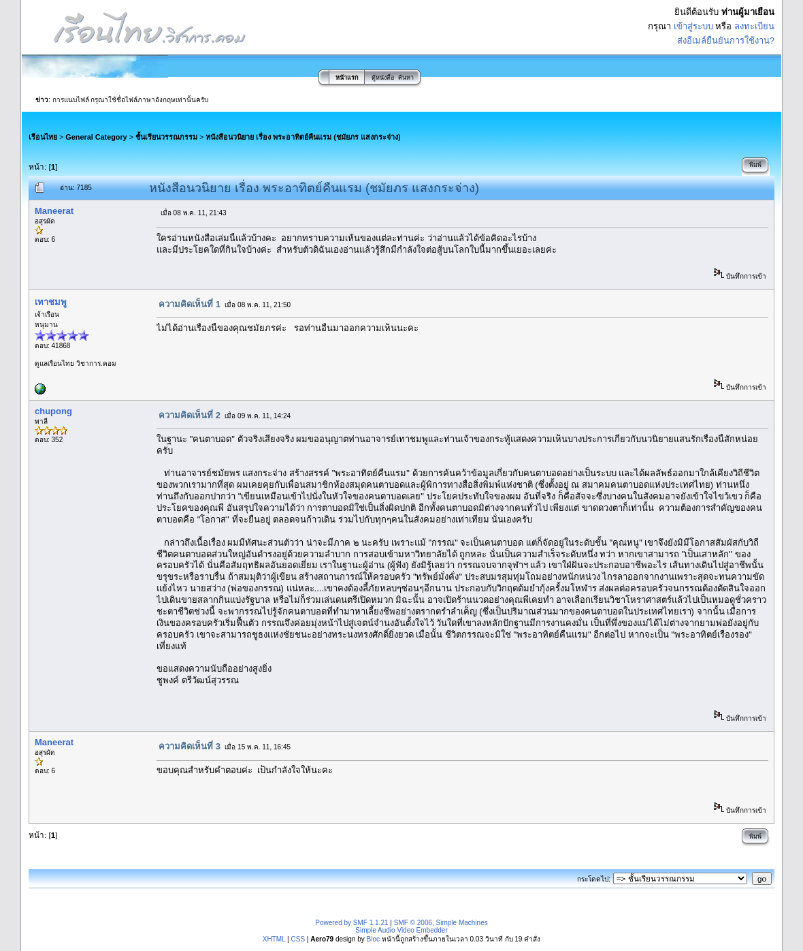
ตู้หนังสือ (383, 77)
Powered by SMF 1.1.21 (351, 922)
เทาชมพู (51, 302)
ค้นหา (406, 77)
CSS (298, 939)
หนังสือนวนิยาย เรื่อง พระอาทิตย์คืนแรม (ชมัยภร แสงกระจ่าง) (303, 137)
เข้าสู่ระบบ (693, 26)
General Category (96, 137)
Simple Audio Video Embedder (401, 930)
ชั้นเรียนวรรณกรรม (166, 137)
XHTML (274, 939)
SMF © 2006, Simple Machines (441, 922)
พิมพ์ (755, 164)
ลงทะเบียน (754, 26)
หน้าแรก (346, 77)
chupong (53, 411)
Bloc (372, 939)
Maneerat (54, 211)
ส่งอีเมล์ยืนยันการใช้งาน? (725, 40)
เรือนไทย (43, 137)
